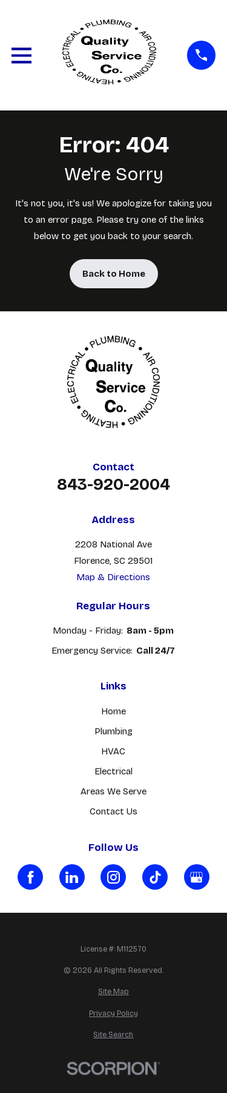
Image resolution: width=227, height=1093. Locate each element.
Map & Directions (113, 577)
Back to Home (113, 273)
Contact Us (113, 811)
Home (113, 711)
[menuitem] (113, 992)
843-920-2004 (113, 484)
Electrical (113, 771)
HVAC (113, 751)
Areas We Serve (113, 791)
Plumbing (113, 731)
